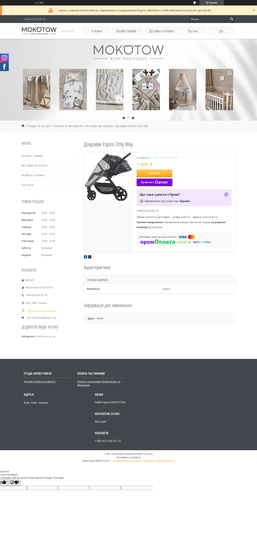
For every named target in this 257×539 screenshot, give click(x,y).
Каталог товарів (126, 30)
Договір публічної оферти (39, 381)
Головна (96, 30)
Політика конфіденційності (159, 460)
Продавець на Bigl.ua (129, 457)
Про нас (193, 30)
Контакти (27, 185)
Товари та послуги (39, 126)
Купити (154, 173)
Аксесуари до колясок (99, 126)
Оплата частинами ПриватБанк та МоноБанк (98, 383)
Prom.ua (148, 453)
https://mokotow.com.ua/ (42, 310)
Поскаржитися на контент (126, 460)
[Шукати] (232, 19)
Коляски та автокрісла (68, 126)
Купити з (154, 182)
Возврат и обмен (33, 175)
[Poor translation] (14, 482)
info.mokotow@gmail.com (41, 317)
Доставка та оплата (161, 30)
